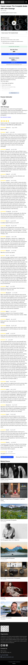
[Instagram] (7, 645)
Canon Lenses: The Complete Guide (9, 33)
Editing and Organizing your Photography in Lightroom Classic (13, 499)
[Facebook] (4, 645)
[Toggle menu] (26, 2)
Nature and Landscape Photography (9, 520)
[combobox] (14, 2)
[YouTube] (2, 645)
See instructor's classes (6, 117)
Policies (14, 663)
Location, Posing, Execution (7, 479)
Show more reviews (7, 457)
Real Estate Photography (6, 617)
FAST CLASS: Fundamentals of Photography (10, 578)
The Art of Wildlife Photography (8, 558)
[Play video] (14, 22)
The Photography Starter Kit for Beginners (10, 540)
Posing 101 (3, 598)
